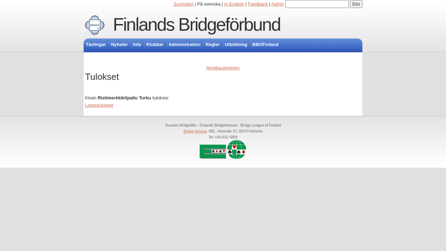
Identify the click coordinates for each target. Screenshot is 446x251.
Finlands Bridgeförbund (196, 24)
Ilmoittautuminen (222, 67)
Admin (277, 4)
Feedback (258, 4)
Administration (185, 44)
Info (137, 44)
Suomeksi (183, 4)
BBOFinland (265, 44)
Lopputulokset (99, 105)
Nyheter (119, 44)
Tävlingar (96, 44)
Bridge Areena (195, 131)
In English (234, 4)
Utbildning (236, 44)
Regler (213, 44)
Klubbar (154, 44)
